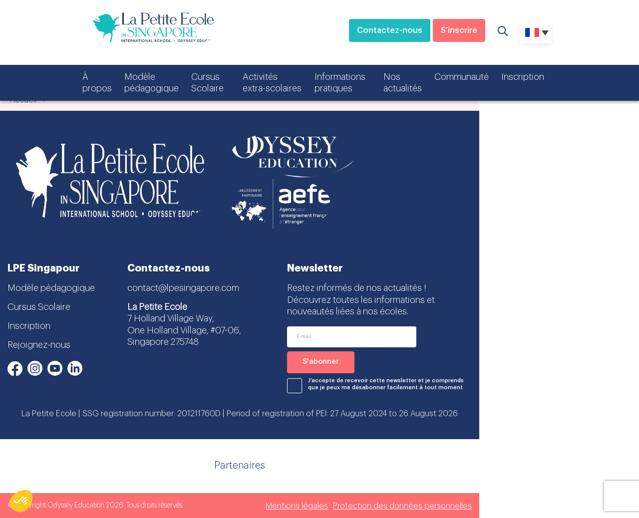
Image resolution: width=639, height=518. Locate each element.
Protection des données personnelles (402, 506)
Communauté (461, 76)
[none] (536, 32)
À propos (97, 82)
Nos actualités (402, 82)
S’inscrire (459, 30)
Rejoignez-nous (38, 344)
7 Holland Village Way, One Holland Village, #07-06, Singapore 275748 (184, 330)
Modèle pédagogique (151, 82)
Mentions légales (297, 506)
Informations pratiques (340, 82)
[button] (21, 501)
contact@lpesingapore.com (183, 287)
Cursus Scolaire (207, 82)
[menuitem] (536, 32)
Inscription (522, 76)
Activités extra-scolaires (272, 82)
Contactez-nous (389, 30)
